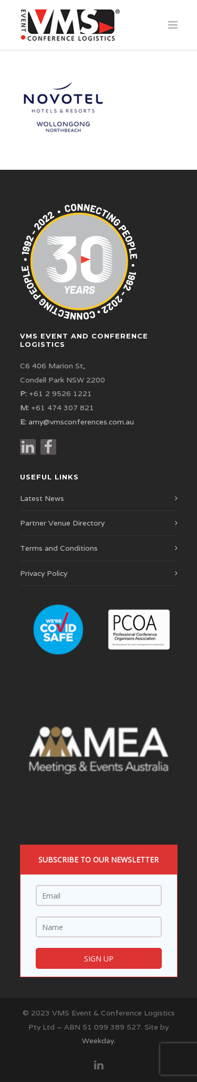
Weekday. (99, 1040)
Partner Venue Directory (62, 523)
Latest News (42, 498)
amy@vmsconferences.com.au (81, 422)
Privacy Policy (43, 573)
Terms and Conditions (59, 548)
